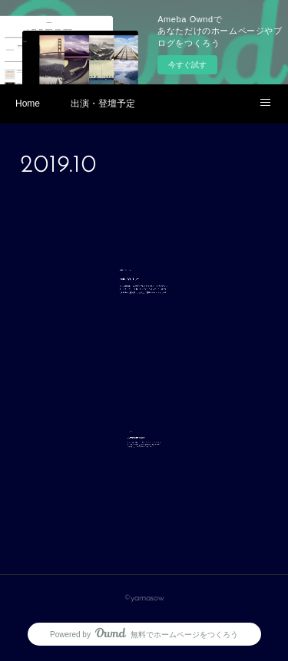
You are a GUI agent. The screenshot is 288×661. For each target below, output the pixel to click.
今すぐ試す (187, 65)
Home (27, 103)
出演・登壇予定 (103, 103)
